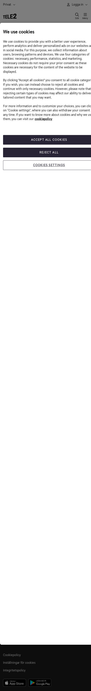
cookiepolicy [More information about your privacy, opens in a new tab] (43, 119)
